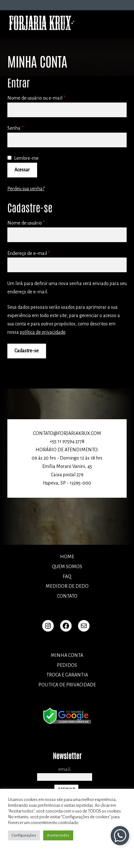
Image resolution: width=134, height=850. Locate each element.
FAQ (67, 576)
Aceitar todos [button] (58, 835)
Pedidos (67, 665)
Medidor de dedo (67, 586)
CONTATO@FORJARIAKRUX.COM (67, 433)
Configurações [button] (24, 835)
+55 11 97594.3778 (67, 441)
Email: (64, 769)
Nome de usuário (37, 222)
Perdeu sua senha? (25, 188)
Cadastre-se (26, 350)
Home (67, 556)
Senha (27, 127)
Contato (67, 596)
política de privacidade (43, 332)
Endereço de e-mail (40, 252)
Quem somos (67, 566)
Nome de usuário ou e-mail (48, 97)
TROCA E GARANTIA (67, 674)
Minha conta (67, 655)
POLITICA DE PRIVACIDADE (67, 684)
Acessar (22, 169)
